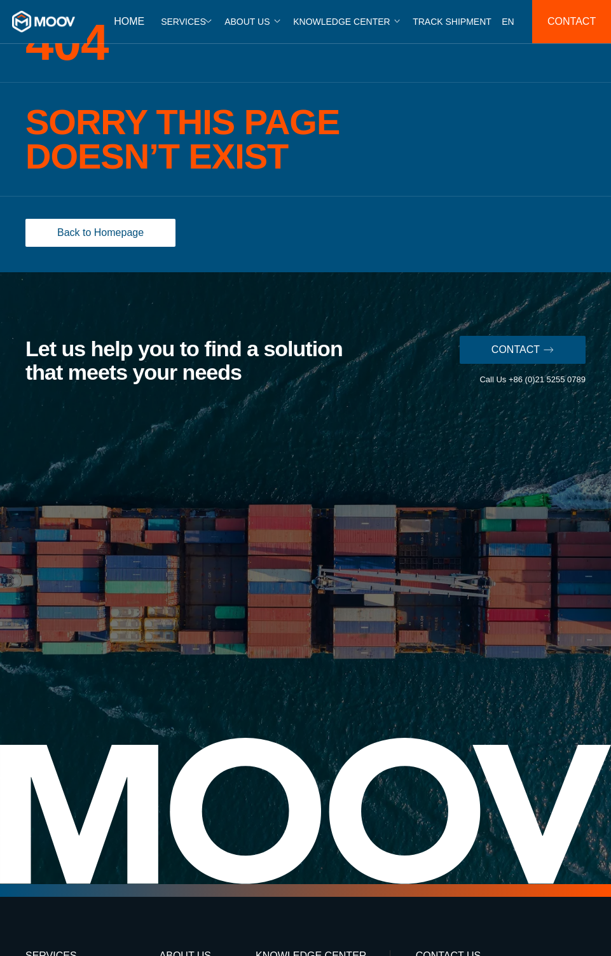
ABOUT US (247, 22)
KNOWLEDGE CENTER (341, 22)
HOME (129, 21)
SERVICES (183, 22)
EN (508, 22)
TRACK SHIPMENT (452, 22)
